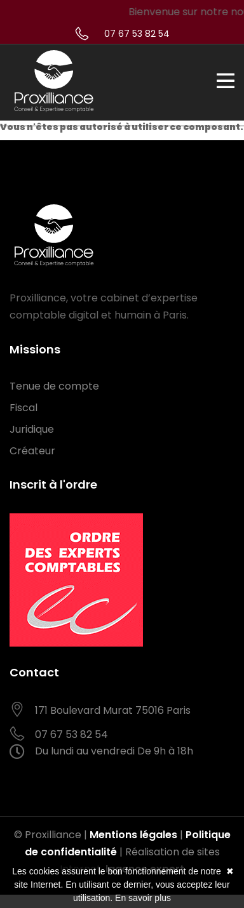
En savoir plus (143, 898)
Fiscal (23, 407)
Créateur (32, 451)
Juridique (32, 429)
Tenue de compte (54, 386)
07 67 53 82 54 (137, 33)
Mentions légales (133, 834)
